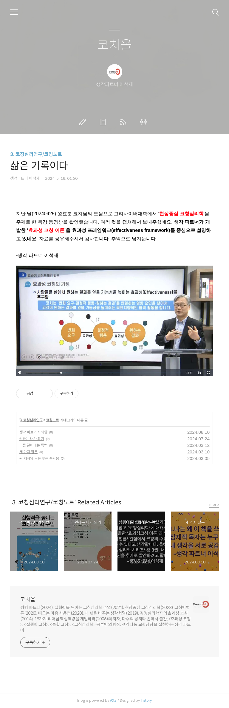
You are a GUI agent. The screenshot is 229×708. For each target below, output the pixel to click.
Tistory (146, 700)
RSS (124, 122)
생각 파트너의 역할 (33, 432)
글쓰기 (84, 122)
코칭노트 (52, 420)
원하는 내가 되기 (31, 438)
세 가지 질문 (28, 452)
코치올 (114, 45)
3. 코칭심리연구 (31, 420)
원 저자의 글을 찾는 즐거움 (39, 458)
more (214, 504)
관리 (144, 122)
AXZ (113, 700)
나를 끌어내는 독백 (33, 445)
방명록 (104, 122)
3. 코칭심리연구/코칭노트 (36, 154)
